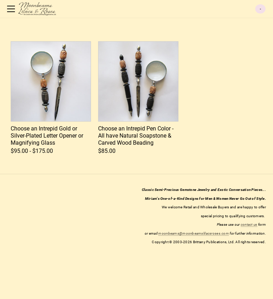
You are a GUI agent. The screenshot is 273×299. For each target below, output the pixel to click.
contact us (249, 224)
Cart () (260, 9)
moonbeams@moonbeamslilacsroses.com (193, 233)
